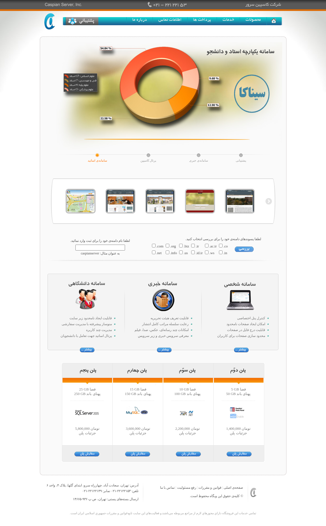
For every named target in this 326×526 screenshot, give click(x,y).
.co (225, 246)
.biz (186, 246)
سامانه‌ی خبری (198, 160)
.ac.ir (213, 246)
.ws (211, 253)
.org (173, 246)
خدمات (228, 20)
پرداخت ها (202, 20)
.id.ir (199, 253)
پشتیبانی (241, 160)
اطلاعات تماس (170, 20)
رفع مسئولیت (186, 488)
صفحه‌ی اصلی (233, 488)
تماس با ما (167, 488)
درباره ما (139, 20)
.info (173, 253)
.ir (197, 246)
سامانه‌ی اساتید (97, 160)
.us (186, 253)
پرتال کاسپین (148, 160)
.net (159, 253)
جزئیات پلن (87, 433)
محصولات (253, 20)
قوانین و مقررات (209, 488)
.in (225, 253)
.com (160, 246)
